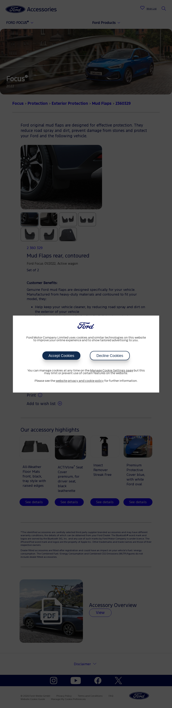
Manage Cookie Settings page (111, 370)
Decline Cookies (109, 356)
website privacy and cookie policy (80, 381)
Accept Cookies (61, 356)
